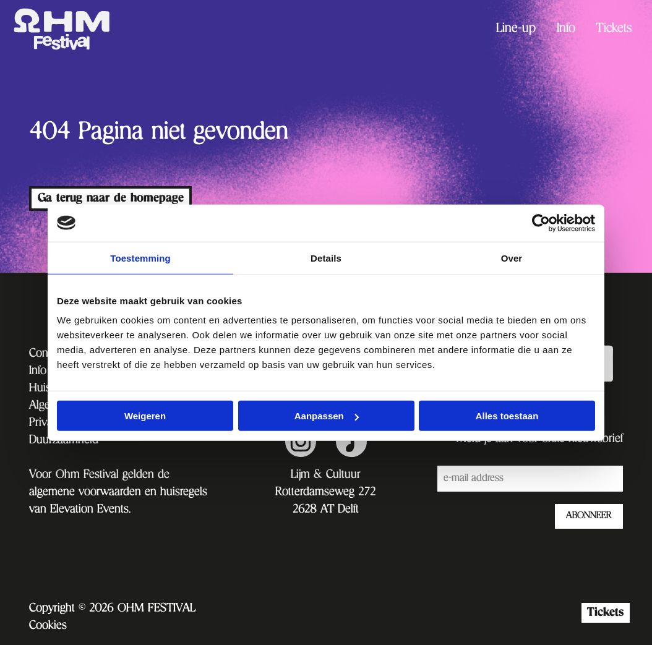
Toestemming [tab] (140, 257)
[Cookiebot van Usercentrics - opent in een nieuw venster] (541, 222)
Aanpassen (326, 416)
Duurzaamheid (63, 441)
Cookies (48, 626)
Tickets (614, 29)
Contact (47, 354)
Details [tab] (326, 257)
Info (566, 29)
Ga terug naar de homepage (111, 198)
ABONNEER (589, 516)
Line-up (516, 29)
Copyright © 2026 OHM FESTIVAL (112, 609)
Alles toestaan (507, 416)
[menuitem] (516, 29)
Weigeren (145, 416)
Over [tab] (512, 257)
